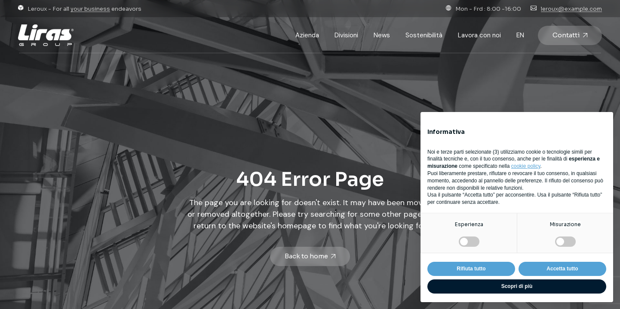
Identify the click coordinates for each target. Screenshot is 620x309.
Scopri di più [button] (517, 286)
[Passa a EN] (520, 35)
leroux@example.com (571, 8)
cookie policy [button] (525, 166)
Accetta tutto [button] (562, 269)
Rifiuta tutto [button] (471, 269)
